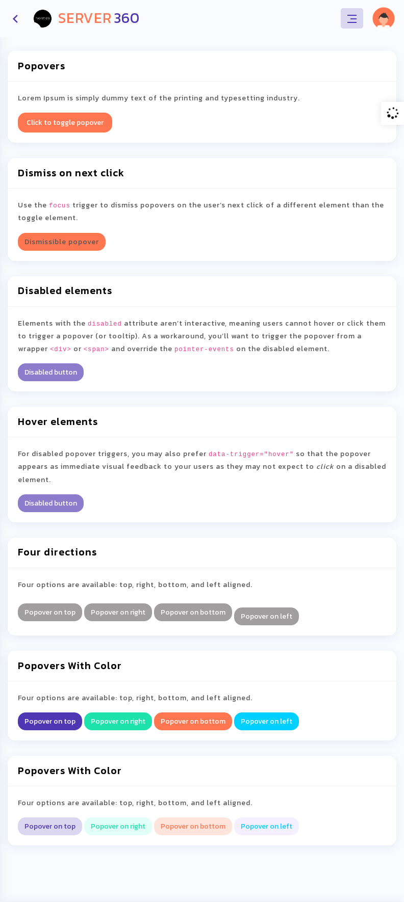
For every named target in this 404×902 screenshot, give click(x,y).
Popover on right (118, 612)
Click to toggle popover (65, 122)
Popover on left (266, 616)
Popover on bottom (193, 612)
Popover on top (49, 612)
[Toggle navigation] (352, 18)
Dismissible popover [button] (61, 241)
